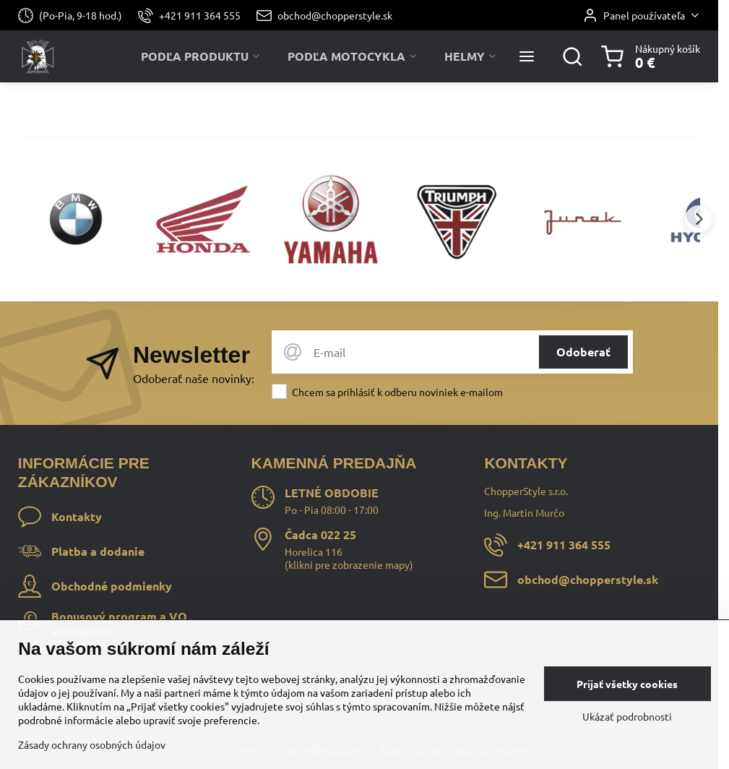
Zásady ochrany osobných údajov (91, 744)
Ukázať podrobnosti (627, 716)
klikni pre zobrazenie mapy (349, 564)
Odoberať (583, 351)
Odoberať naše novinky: (193, 378)
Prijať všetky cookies (627, 683)
